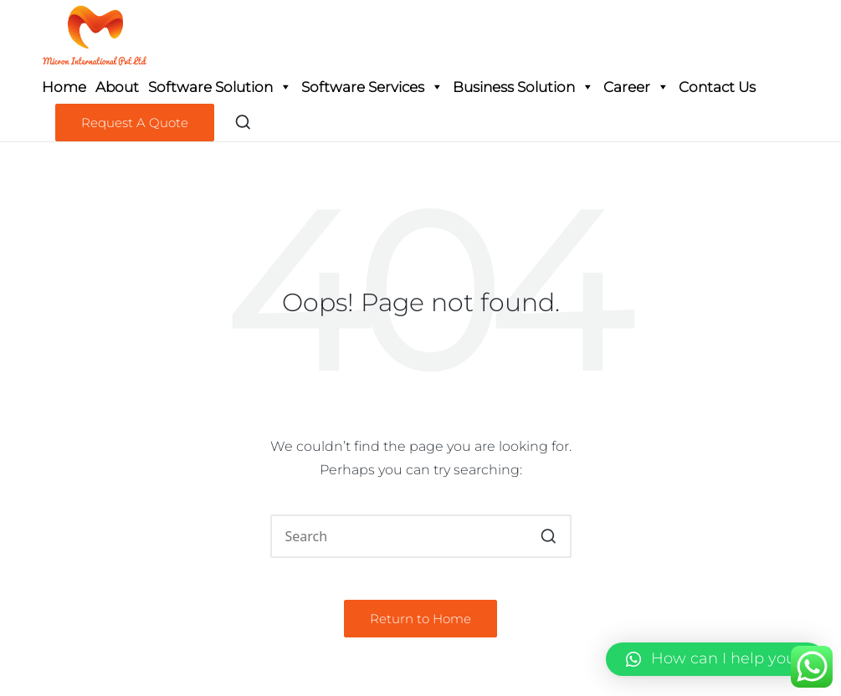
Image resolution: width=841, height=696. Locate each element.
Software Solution (220, 87)
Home (64, 87)
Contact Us (717, 87)
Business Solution (523, 87)
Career (636, 87)
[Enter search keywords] (421, 536)
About (117, 87)
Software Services (372, 87)
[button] (134, 122)
